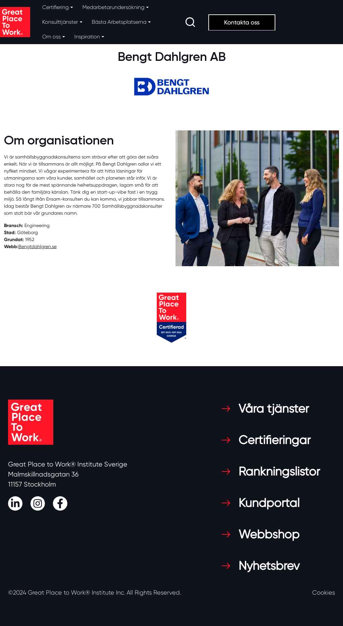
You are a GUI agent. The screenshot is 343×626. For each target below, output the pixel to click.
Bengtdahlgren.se (37, 246)
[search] (190, 22)
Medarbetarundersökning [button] (113, 7)
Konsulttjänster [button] (60, 22)
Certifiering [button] (55, 7)
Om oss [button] (51, 36)
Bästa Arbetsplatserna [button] (119, 22)
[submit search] (190, 22)
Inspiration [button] (87, 36)
